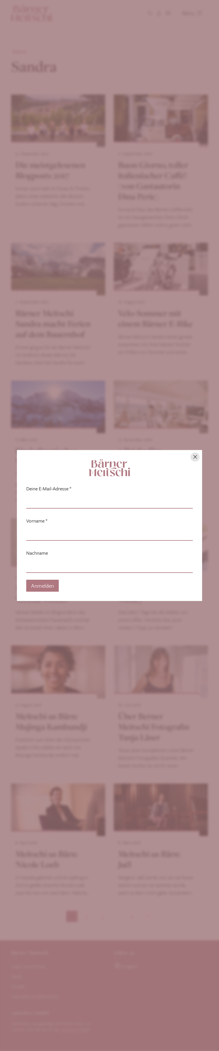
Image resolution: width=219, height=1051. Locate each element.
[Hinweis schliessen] (195, 457)
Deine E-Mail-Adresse (48, 488)
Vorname (36, 520)
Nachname (37, 553)
